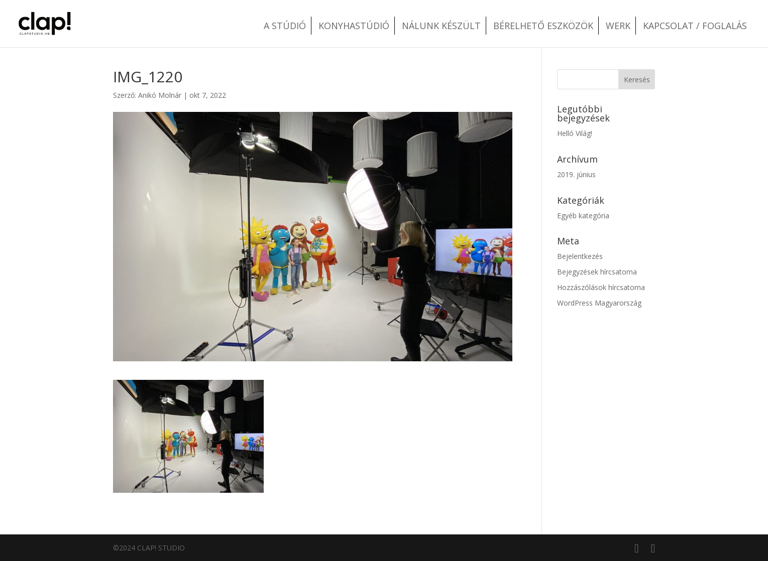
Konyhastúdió (353, 26)
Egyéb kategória (583, 215)
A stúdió (285, 26)
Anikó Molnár (159, 95)
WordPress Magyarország (599, 303)
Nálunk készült (441, 26)
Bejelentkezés (580, 256)
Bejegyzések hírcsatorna (597, 271)
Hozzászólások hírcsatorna (601, 287)
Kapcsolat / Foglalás (695, 26)
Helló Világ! (574, 133)
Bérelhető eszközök (543, 26)
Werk (618, 26)
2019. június (576, 174)
